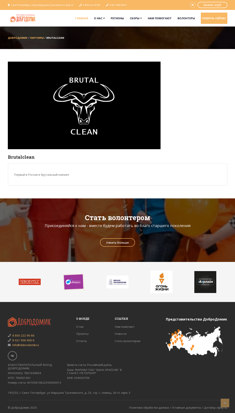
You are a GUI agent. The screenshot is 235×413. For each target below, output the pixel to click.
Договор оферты (215, 407)
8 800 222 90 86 (91, 5)
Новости (121, 334)
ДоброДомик (17, 37)
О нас (98, 18)
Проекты (82, 334)
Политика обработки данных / (150, 407)
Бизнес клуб (212, 5)
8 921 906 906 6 (118, 5)
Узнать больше (117, 242)
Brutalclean (55, 37)
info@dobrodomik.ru (23, 345)
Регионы (117, 18)
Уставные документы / (188, 407)
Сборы (134, 18)
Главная (81, 18)
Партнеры (37, 37)
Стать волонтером (127, 341)
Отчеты (81, 341)
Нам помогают (160, 18)
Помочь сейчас (214, 18)
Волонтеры (186, 18)
